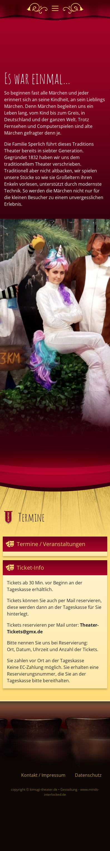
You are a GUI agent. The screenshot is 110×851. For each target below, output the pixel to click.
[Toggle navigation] (55, 8)
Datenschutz (88, 775)
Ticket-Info (30, 567)
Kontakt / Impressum (43, 775)
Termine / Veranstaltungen (51, 544)
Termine (31, 517)
